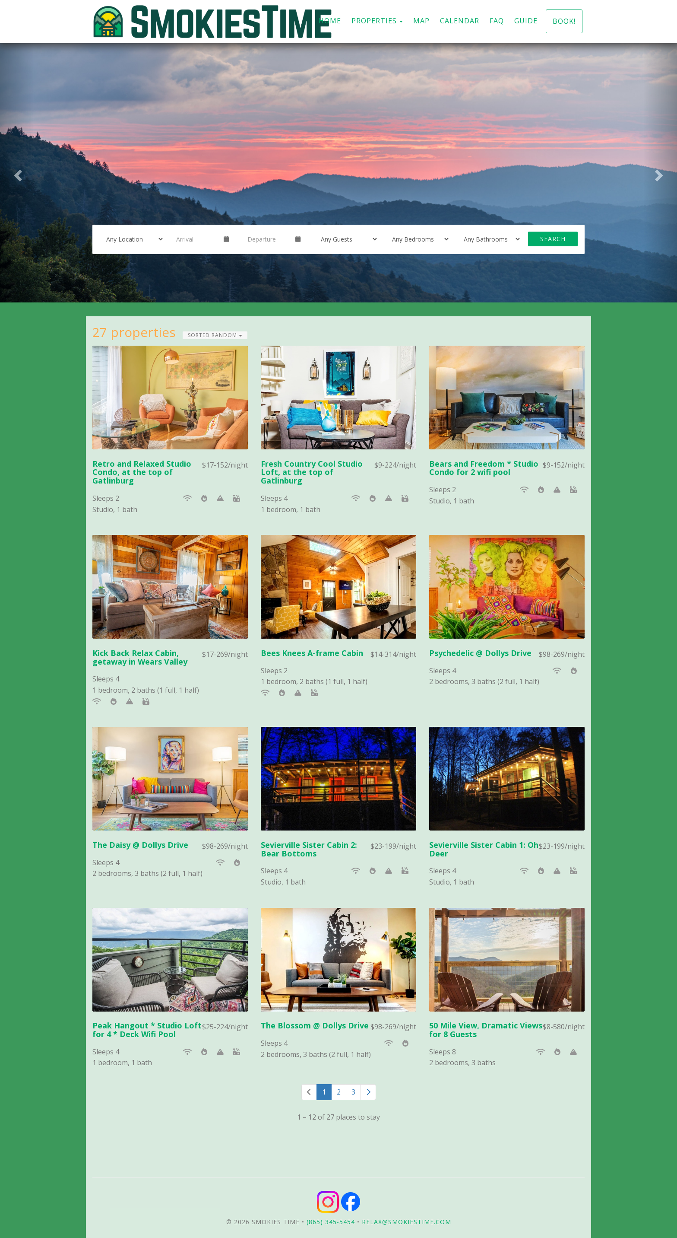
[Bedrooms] (417, 239)
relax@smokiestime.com (406, 1222)
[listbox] (338, 172)
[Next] (368, 1092)
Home (330, 20)
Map (421, 20)
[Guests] (346, 239)
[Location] (131, 239)
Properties (374, 20)
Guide (526, 20)
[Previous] (309, 1092)
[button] (17, 172)
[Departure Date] (267, 239)
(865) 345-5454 (331, 1222)
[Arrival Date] (196, 239)
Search (553, 239)
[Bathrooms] (489, 239)
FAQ (497, 20)
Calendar (459, 20)
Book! (564, 21)
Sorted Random (215, 335)
